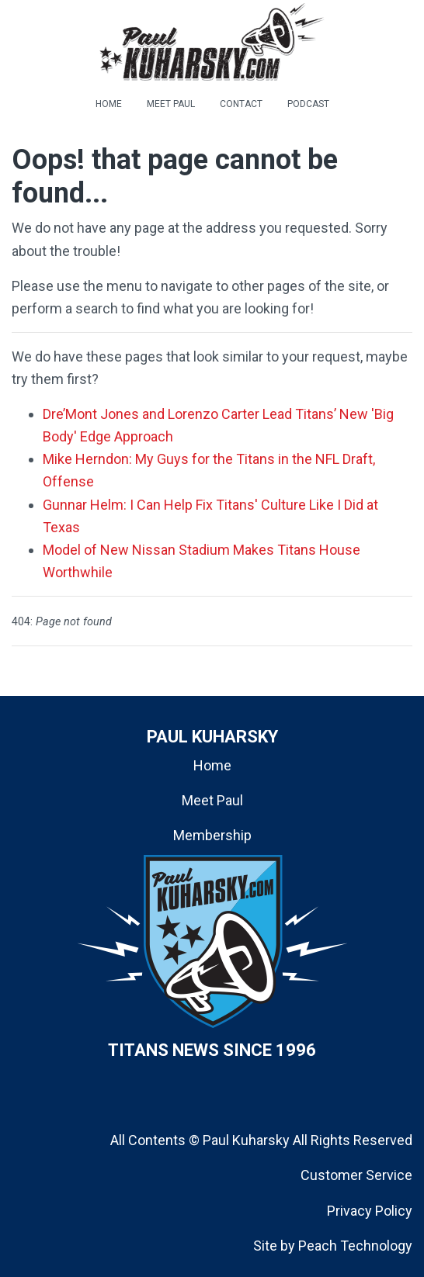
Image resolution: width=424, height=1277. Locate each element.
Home (212, 765)
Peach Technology (355, 1245)
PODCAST (308, 104)
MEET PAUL (171, 104)
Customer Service (356, 1175)
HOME (109, 104)
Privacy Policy (369, 1211)
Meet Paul (212, 800)
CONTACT (241, 104)
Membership (212, 835)
